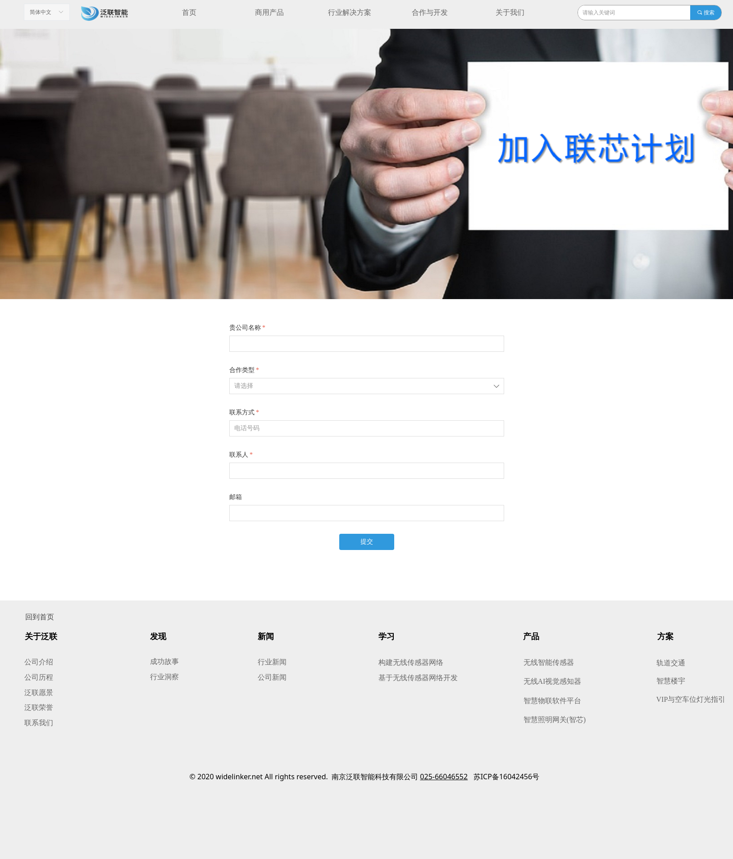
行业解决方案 (349, 12)
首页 (189, 12)
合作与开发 (430, 12)
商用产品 (269, 12)
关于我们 (510, 12)
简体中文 (40, 12)
